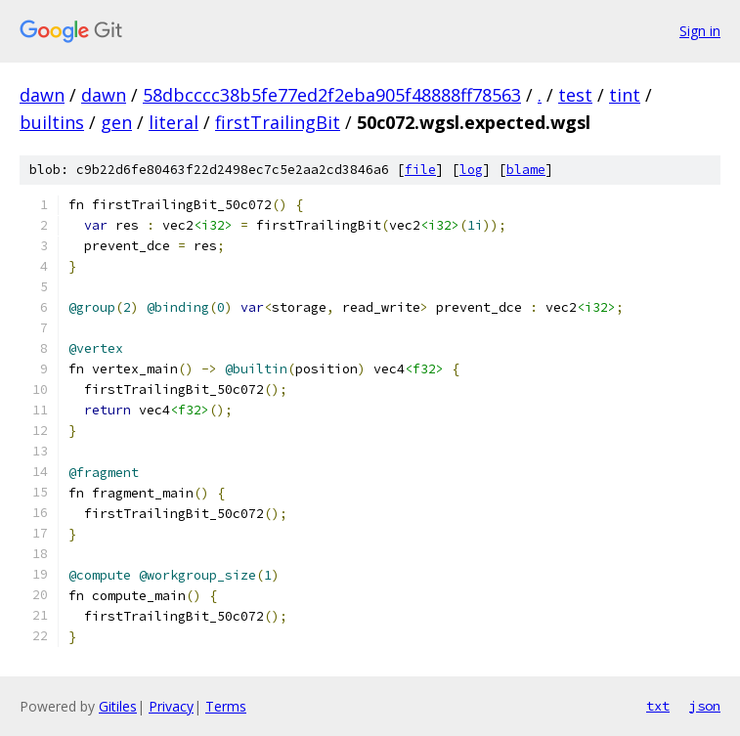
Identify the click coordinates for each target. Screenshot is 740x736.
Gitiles (118, 706)
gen (116, 122)
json (704, 705)
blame (525, 169)
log (471, 169)
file (420, 169)
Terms (225, 706)
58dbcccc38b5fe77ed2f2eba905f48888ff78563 (332, 95)
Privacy (171, 706)
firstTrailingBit (277, 122)
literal (173, 122)
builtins (52, 122)
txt (658, 705)
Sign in (699, 31)
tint (624, 95)
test (575, 95)
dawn (42, 95)
